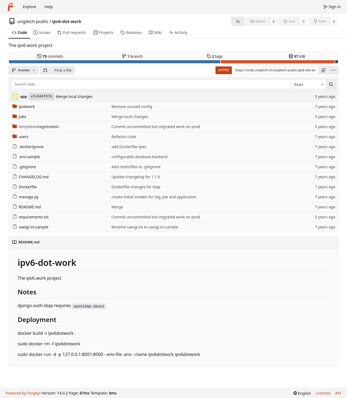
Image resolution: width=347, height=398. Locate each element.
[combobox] (308, 84)
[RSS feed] (238, 21)
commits (50, 56)
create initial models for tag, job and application (154, 196)
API (338, 393)
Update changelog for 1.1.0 (135, 176)
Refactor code (123, 136)
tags (215, 56)
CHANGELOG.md (30, 176)
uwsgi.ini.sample (30, 227)
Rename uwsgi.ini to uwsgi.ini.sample (144, 227)
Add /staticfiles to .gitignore (135, 166)
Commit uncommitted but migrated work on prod (155, 126)
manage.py (25, 196)
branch (132, 56)
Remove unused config (131, 106)
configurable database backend (139, 156)
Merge (117, 206)
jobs (19, 116)
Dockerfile (24, 186)
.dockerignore (27, 146)
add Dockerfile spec (128, 146)
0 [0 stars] (304, 21)
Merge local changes (74, 96)
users (20, 136)
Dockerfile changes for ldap (135, 186)
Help (48, 6)
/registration (35, 126)
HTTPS (223, 70)
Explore (29, 6)
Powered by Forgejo (23, 393)
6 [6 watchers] (274, 21)
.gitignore (24, 166)
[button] (45, 70)
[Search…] (331, 84)
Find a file (63, 70)
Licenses (323, 393)
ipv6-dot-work (66, 21)
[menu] (333, 70)
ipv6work (23, 106)
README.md (26, 206)
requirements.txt (30, 216)
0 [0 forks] (334, 21)
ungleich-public (33, 21)
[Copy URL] (323, 70)
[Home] (10, 7)
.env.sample (26, 156)
